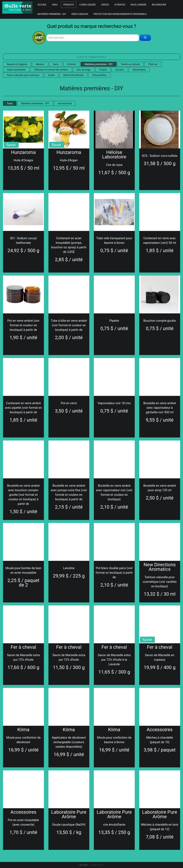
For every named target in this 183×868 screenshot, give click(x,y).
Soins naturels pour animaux (23, 75)
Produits (68, 4)
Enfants (71, 64)
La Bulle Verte (95, 864)
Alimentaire (139, 69)
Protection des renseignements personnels (120, 14)
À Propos (119, 4)
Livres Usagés (87, 4)
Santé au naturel (130, 64)
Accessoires (65, 103)
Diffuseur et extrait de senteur (51, 69)
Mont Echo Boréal (73, 75)
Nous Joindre (138, 4)
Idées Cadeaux (79, 14)
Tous (10, 103)
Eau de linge (84, 69)
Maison (40, 64)
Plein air (153, 64)
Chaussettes (99, 75)
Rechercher (159, 4)
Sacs (56, 64)
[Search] (92, 37)
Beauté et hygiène (17, 64)
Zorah (51, 75)
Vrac (55, 4)
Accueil (42, 4)
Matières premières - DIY (52, 14)
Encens (119, 69)
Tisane (103, 69)
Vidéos (105, 4)
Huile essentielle (16, 69)
